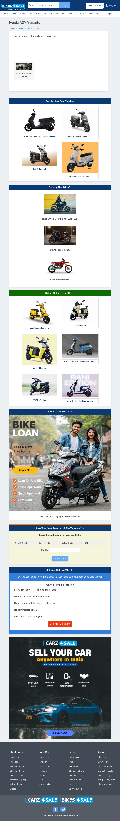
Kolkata (13, 784)
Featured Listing (76, 775)
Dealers (98, 13)
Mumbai (13, 767)
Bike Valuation (75, 767)
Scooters (43, 771)
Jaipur (25, 780)
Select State (95, 5)
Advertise (108, 767)
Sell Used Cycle (75, 789)
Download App (104, 762)
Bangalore (14, 757)
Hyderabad (15, 762)
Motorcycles (44, 767)
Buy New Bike (86, 13)
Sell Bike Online (9, 13)
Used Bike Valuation (43, 13)
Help (100, 767)
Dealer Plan (60, 13)
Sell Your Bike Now (60, 624)
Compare (109, 13)
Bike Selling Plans (76, 771)
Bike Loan (73, 13)
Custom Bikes (45, 784)
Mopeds (42, 775)
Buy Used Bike (26, 13)
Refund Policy (104, 775)
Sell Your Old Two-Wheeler (60, 570)
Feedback (111, 771)
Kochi (21, 771)
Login (111, 5)
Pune (21, 767)
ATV (41, 780)
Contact (101, 771)
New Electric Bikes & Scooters (60, 293)
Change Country (105, 784)
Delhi (12, 775)
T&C (100, 780)
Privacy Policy (110, 780)
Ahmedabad (15, 780)
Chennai (13, 771)
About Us (102, 757)
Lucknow (20, 775)
